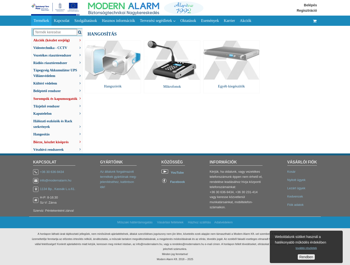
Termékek (41, 21)
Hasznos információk (118, 21)
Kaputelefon (57, 113)
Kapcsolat (62, 21)
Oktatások (188, 21)
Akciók (245, 21)
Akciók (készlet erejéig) (57, 39)
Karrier (229, 21)
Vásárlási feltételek (170, 222)
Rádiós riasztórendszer (57, 62)
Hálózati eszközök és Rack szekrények (57, 124)
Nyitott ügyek (296, 180)
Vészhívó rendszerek (57, 149)
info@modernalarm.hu (55, 180)
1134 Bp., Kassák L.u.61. (57, 189)
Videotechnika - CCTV (57, 47)
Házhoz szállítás (199, 222)
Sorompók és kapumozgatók (57, 98)
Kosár (291, 171)
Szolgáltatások (85, 21)
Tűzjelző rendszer (57, 106)
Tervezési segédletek (157, 21)
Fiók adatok (295, 205)
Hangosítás (57, 134)
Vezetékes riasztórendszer (57, 55)
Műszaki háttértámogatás (135, 222)
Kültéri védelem (57, 83)
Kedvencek (295, 196)
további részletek (306, 247)
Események (210, 21)
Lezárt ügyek (296, 188)
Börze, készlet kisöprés (57, 141)
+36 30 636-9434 (52, 172)
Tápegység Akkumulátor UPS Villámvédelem (57, 73)
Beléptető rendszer (57, 90)
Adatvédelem (223, 222)
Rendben (306, 257)
